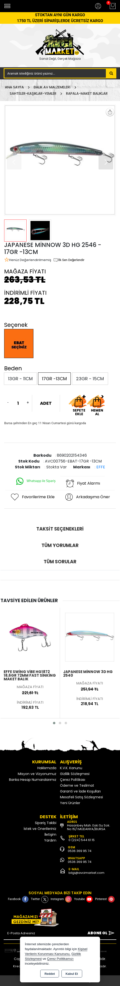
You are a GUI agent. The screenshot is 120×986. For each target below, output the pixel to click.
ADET (46, 403)
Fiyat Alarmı (82, 483)
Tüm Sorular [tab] (60, 561)
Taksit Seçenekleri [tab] (60, 529)
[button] (106, 162)
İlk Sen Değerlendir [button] (68, 260)
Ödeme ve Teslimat (77, 785)
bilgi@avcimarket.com (86, 872)
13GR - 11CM (20, 379)
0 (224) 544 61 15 (82, 840)
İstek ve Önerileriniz (40, 828)
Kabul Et (72, 974)
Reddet (49, 974)
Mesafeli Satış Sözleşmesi (81, 797)
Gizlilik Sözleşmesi (75, 773)
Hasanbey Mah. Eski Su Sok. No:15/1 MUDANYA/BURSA (88, 827)
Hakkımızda (46, 768)
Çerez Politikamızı (60, 959)
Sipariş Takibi (45, 822)
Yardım (50, 840)
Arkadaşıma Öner (87, 497)
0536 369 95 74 (79, 851)
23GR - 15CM (90, 379)
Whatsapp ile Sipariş (35, 481)
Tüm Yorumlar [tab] (60, 545)
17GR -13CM (54, 379)
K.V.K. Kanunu (71, 768)
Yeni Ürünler (70, 803)
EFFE (100, 467)
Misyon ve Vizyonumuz (37, 773)
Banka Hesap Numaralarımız (32, 779)
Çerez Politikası (72, 779)
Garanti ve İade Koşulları (80, 791)
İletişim (50, 834)
